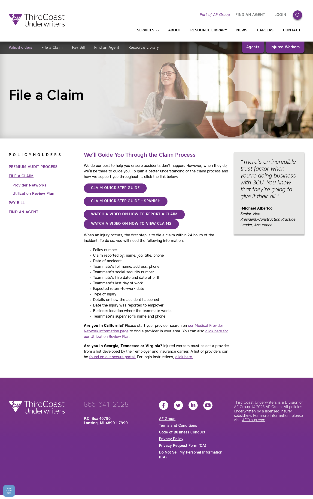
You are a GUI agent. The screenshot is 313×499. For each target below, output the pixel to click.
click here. (184, 357)
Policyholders (20, 48)
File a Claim (52, 48)
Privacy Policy (171, 439)
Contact (292, 30)
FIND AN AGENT (250, 15)
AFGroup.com (253, 420)
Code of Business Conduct (182, 432)
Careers (265, 30)
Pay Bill (78, 48)
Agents (252, 47)
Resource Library (208, 30)
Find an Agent (106, 48)
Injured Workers (285, 47)
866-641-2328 (106, 404)
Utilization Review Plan (33, 194)
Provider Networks (29, 185)
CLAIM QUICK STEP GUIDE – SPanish (126, 201)
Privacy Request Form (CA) (182, 446)
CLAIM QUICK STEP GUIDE (115, 188)
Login (280, 15)
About (174, 30)
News (242, 30)
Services (148, 30)
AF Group (167, 419)
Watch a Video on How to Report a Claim (134, 214)
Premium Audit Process (33, 167)
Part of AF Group (215, 15)
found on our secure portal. (112, 357)
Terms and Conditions (178, 426)
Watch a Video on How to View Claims (131, 224)
